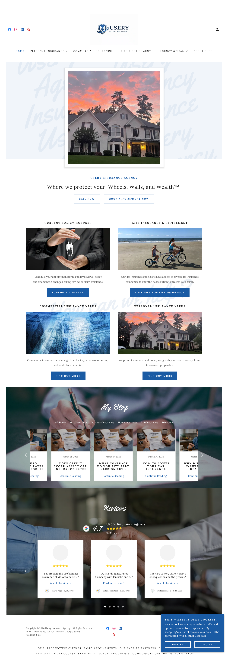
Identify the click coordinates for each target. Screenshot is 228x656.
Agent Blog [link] (203, 51)
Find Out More (160, 376)
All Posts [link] (60, 422)
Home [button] (40, 648)
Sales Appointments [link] (100, 648)
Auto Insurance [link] (79, 422)
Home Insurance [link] (127, 422)
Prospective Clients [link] (64, 648)
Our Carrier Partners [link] (138, 648)
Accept (207, 644)
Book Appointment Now (129, 198)
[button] (217, 29)
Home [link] (20, 51)
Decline (177, 644)
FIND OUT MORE (68, 376)
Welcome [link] (167, 422)
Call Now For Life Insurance (160, 292)
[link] (9, 29)
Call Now (87, 198)
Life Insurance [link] (149, 422)
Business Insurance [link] (102, 422)
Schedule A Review (68, 292)
